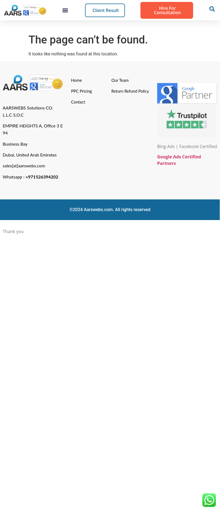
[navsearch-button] (212, 10)
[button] (65, 10)
